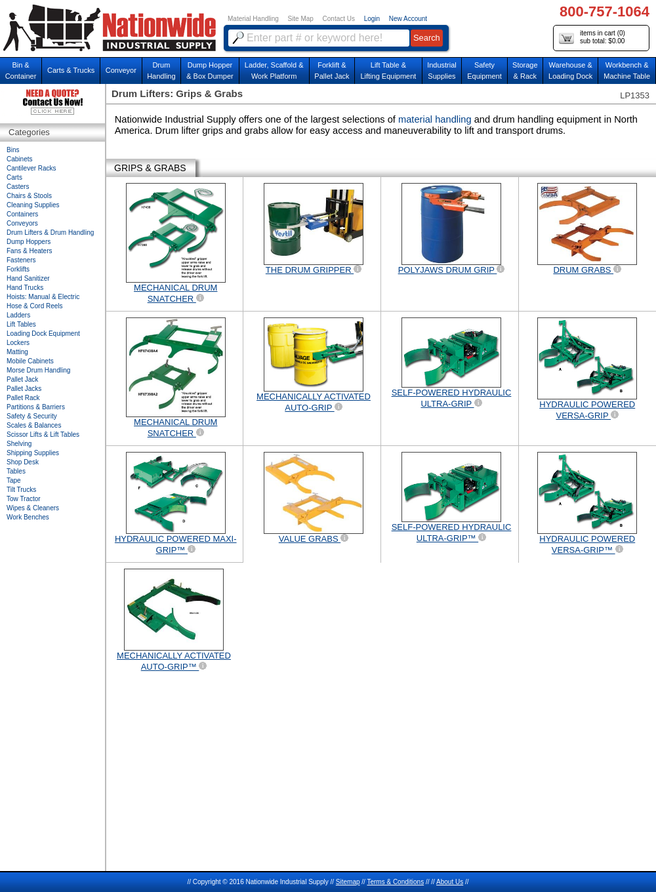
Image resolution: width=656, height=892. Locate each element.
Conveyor (121, 70)
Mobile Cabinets (30, 361)
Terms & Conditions (395, 881)
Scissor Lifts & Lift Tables (43, 434)
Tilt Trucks (21, 489)
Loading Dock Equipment (43, 333)
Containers (22, 214)
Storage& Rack (525, 70)
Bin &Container (21, 70)
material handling (436, 119)
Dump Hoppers (29, 241)
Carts (14, 177)
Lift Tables (21, 324)
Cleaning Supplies (33, 205)
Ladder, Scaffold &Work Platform (274, 70)
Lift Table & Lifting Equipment (388, 70)
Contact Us (339, 18)
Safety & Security (32, 416)
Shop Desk (23, 462)
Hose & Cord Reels (35, 306)
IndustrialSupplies (442, 70)
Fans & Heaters (29, 250)
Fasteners (21, 260)
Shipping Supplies (33, 452)
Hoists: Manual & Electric (43, 296)
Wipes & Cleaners (33, 508)
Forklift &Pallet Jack (331, 70)
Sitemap (348, 881)
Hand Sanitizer (28, 278)
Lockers (18, 342)
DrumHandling (161, 70)
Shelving (19, 443)
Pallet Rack (23, 397)
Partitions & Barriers (36, 407)
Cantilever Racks (31, 168)
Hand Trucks (25, 287)
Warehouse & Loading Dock (570, 70)
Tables (16, 471)
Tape (14, 480)
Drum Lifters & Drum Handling (50, 232)
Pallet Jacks (24, 388)
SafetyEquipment (484, 70)
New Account (408, 18)
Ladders (18, 315)
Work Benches (28, 517)
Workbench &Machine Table (627, 70)
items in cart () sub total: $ (592, 38)
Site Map (300, 18)
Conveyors (22, 223)
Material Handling (253, 18)
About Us (449, 881)
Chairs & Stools (29, 195)
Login (372, 18)
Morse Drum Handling (38, 370)
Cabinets (19, 159)
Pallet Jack (22, 379)
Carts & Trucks (70, 70)
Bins (13, 149)
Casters (18, 186)
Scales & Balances (34, 425)
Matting (17, 351)
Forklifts (18, 269)
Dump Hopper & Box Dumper (210, 70)
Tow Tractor (24, 498)
